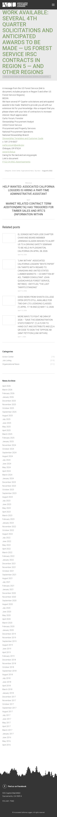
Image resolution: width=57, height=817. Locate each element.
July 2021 (6, 582)
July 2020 (6, 608)
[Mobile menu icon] (53, 4)
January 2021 (8, 589)
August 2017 (7, 711)
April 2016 (6, 745)
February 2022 (8, 556)
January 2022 (8, 560)
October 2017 (8, 704)
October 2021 (8, 571)
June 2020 (6, 612)
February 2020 (8, 626)
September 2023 (9, 493)
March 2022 (7, 552)
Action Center (16, 171)
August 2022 (7, 534)
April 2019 (6, 652)
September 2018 (9, 671)
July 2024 (6, 460)
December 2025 (9, 401)
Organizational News (27, 171)
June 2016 (6, 737)
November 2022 (9, 526)
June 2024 (6, 464)
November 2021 (9, 567)
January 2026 (8, 397)
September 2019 (9, 641)
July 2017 (6, 715)
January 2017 (8, 734)
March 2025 (7, 434)
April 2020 (6, 619)
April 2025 (6, 430)
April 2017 (6, 726)
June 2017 (6, 719)
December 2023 (9, 482)
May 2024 (6, 467)
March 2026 (7, 390)
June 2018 (6, 682)
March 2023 (7, 515)
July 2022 (6, 538)
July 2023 (6, 501)
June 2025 (6, 423)
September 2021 (9, 575)
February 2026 (8, 393)
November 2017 (9, 700)
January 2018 (8, 693)
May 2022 (6, 545)
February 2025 (8, 438)
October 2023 (8, 489)
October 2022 (8, 530)
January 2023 (8, 523)
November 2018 (9, 663)
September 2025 (9, 412)
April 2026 (6, 386)
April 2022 (6, 549)
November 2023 (9, 486)
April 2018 (6, 686)
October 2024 (8, 449)
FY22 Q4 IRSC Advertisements (16, 162)
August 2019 (7, 645)
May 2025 (6, 427)
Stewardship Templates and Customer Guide (22, 138)
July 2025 (6, 419)
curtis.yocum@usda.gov (13, 145)
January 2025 (8, 441)
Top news (37, 171)
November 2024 (9, 445)
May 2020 (6, 615)
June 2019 (6, 649)
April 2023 (6, 512)
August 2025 (7, 415)
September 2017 (9, 708)
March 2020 (7, 623)
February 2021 (8, 586)
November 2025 (9, 404)
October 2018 (8, 667)
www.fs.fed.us (8, 151)
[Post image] (8, 238)
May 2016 (6, 741)
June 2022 (6, 541)
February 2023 (8, 519)
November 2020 (9, 597)
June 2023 (6, 504)
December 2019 (9, 634)
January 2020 (8, 630)
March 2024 (7, 475)
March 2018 (7, 689)
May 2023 (6, 508)
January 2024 (8, 478)
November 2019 (9, 637)
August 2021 (7, 578)
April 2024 (6, 471)
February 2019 (8, 656)
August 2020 (7, 604)
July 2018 (6, 678)
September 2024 (9, 452)
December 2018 (9, 660)
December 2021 (9, 563)
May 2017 (6, 723)
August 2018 (7, 674)
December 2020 (9, 593)
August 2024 (7, 456)
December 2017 (9, 697)
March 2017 (7, 730)
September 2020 (9, 600)
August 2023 (7, 497)
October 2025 (8, 408)
